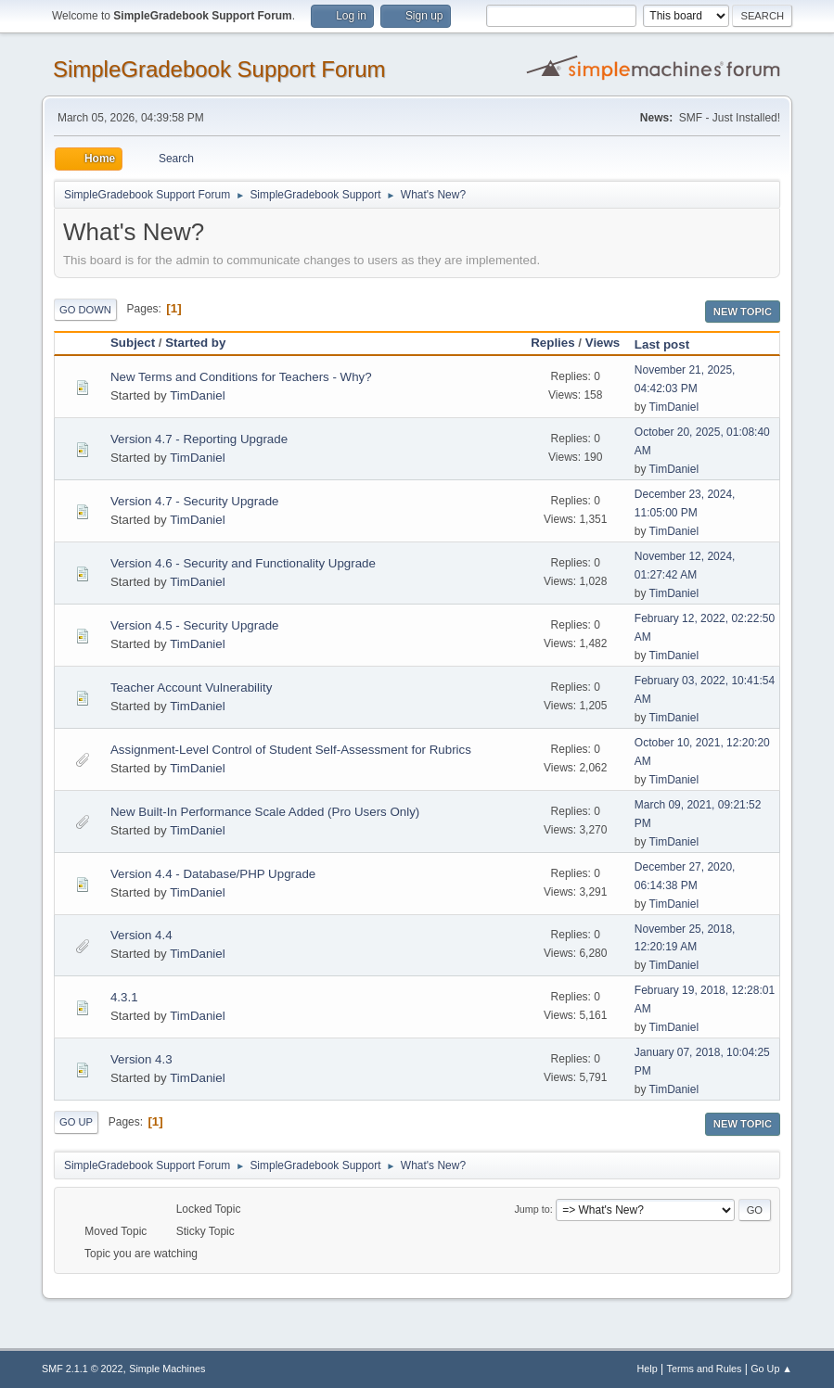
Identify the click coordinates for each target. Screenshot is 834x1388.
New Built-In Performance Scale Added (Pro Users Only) (264, 812)
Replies (552, 343)
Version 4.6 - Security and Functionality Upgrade (243, 563)
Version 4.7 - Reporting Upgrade (199, 439)
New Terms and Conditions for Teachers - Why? (241, 377)
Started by (195, 343)
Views (603, 343)
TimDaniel (197, 395)
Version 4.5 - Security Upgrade (194, 625)
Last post (670, 344)
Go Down (85, 309)
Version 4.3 (141, 1059)
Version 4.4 (141, 935)
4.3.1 (124, 997)
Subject (132, 343)
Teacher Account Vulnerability (191, 687)
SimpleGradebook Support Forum (219, 69)
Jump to (531, 1209)
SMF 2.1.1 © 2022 (82, 1368)
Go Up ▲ (771, 1368)
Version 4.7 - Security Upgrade (194, 501)
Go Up (76, 1121)
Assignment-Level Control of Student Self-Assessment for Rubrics (290, 750)
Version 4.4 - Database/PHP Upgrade (212, 874)
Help (647, 1368)
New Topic (742, 311)
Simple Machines (167, 1368)
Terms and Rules (704, 1368)
